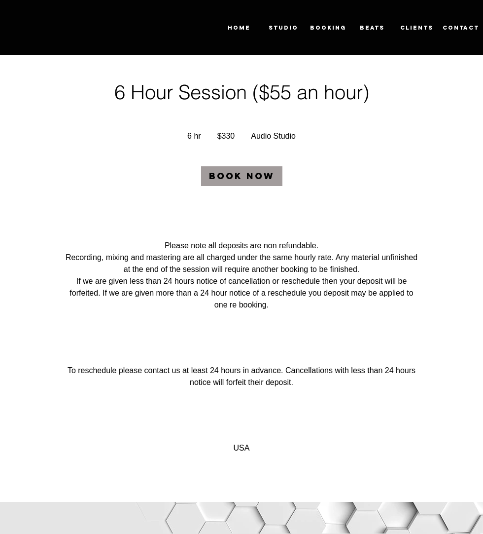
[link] (241, 176)
